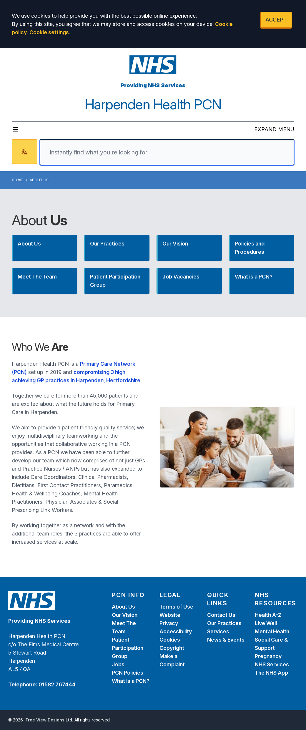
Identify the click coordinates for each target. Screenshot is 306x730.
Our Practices (224, 623)
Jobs (118, 664)
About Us (123, 607)
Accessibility (175, 631)
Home (17, 180)
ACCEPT (276, 20)
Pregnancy (268, 656)
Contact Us (221, 615)
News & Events (226, 640)
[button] (44, 248)
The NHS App (271, 673)
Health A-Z (268, 615)
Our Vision (124, 615)
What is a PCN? (130, 681)
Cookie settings (49, 32)
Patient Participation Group (127, 648)
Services (218, 631)
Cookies (169, 640)
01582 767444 (57, 684)
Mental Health (272, 631)
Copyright (171, 648)
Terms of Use (176, 607)
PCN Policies (127, 673)
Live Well (266, 623)
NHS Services (272, 664)
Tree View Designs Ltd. (49, 719)
